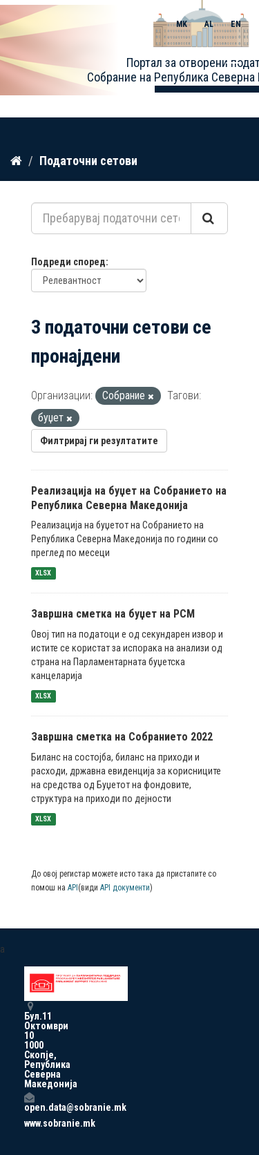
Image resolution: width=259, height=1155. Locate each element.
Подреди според (68, 261)
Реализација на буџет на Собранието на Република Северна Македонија (129, 498)
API (73, 887)
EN (236, 24)
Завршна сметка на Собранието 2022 (122, 736)
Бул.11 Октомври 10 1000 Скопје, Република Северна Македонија (29, 1045)
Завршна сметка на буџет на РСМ (113, 613)
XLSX (43, 573)
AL (208, 24)
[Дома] (16, 161)
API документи (125, 887)
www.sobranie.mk (29, 1123)
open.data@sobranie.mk (29, 1102)
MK (181, 24)
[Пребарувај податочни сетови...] (111, 218)
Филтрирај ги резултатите (99, 440)
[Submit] (209, 218)
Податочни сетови (88, 160)
